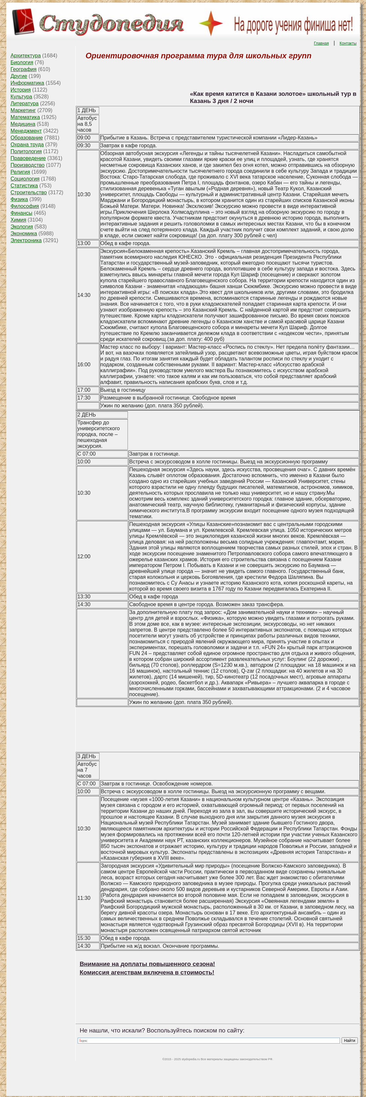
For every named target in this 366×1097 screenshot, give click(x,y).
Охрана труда (27, 144)
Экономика (23, 233)
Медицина (22, 124)
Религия (20, 172)
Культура (21, 96)
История (20, 90)
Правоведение (28, 158)
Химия (18, 220)
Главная (321, 43)
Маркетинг (23, 110)
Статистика (24, 185)
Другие (18, 76)
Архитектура (25, 55)
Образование (26, 137)
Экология (21, 226)
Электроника (26, 240)
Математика (25, 117)
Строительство (28, 192)
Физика (19, 199)
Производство (27, 165)
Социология (24, 179)
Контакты (348, 43)
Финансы (21, 213)
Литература (24, 103)
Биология (21, 62)
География (23, 69)
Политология (26, 151)
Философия (24, 206)
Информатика (27, 83)
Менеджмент (26, 131)
